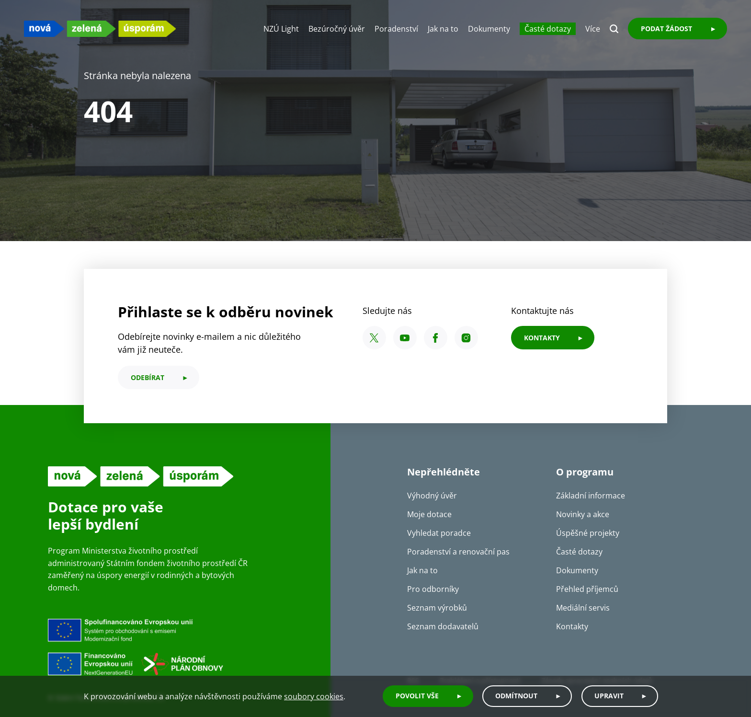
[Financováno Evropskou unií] (179, 646)
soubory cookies (313, 697)
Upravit (608, 696)
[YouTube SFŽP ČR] (405, 337)
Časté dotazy (547, 28)
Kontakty (572, 626)
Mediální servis (583, 607)
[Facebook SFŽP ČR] (435, 337)
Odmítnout (515, 696)
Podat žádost (666, 28)
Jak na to (443, 28)
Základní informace (590, 495)
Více (592, 28)
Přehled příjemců (587, 589)
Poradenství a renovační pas (458, 551)
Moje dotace (429, 514)
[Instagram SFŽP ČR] (466, 337)
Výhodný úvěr (432, 495)
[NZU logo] (100, 28)
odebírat (147, 377)
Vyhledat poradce (439, 533)
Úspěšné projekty (587, 533)
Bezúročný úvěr (336, 28)
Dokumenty (489, 28)
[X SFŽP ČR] (374, 337)
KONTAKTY (542, 337)
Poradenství (396, 28)
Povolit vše (414, 696)
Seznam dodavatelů (442, 626)
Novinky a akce (582, 514)
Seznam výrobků (437, 607)
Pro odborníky (433, 589)
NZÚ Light (281, 28)
